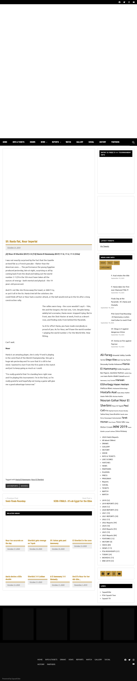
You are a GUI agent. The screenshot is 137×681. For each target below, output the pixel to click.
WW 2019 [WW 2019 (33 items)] (120, 426)
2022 (104, 519)
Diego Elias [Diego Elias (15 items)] (111, 359)
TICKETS (105, 488)
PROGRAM (106, 478)
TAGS (110, 263)
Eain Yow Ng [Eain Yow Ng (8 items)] (121, 360)
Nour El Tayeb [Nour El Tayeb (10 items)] (117, 406)
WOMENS (25, 486)
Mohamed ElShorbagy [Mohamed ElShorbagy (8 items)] (120, 388)
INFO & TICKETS (18, 142)
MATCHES (106, 462)
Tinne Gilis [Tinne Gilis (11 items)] (120, 422)
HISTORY (102, 142)
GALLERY (79, 142)
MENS (104, 545)
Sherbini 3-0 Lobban (35, 576)
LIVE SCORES (107, 459)
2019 (104, 500)
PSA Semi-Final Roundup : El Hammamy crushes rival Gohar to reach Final (121, 316)
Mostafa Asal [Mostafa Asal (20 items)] (108, 392)
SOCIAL (91, 142)
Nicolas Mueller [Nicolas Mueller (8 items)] (118, 396)
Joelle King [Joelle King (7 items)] (127, 373)
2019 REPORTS (12, 486)
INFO (116, 263)
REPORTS (56, 142)
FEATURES (106, 538)
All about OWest (108, 440)
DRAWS (32, 142)
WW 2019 (106, 561)
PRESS (104, 475)
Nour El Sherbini (37, 479)
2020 (104, 506)
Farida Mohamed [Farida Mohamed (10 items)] (115, 364)
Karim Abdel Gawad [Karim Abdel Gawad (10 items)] (116, 376)
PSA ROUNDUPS (109, 551)
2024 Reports (107, 529)
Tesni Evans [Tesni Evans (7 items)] (112, 422)
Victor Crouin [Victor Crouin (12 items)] (106, 427)
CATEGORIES (106, 267)
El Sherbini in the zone (81, 540)
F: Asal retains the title (120, 275)
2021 (104, 513)
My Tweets (104, 246)
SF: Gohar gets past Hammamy (57, 541)
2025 (104, 532)
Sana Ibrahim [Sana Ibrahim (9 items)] (115, 414)
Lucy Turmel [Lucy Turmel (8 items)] (111, 380)
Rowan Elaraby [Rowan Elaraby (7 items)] (123, 411)
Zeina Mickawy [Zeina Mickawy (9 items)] (121, 431)
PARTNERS (115, 142)
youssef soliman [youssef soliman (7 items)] (110, 431)
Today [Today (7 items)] (127, 422)
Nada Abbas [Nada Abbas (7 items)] (120, 393)
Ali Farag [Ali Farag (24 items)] (106, 355)
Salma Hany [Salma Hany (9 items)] (104, 414)
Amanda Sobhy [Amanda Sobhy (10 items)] (118, 355)
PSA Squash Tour (109, 595)
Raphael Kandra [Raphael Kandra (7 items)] (113, 411)
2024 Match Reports (110, 437)
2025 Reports (107, 535)
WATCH (68, 142)
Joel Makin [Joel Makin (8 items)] (104, 376)
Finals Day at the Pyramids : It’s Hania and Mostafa (121, 301)
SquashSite (106, 592)
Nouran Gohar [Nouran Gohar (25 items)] (109, 400)
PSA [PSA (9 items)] (106, 410)
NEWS (44, 142)
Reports (105, 481)
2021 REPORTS (108, 516)
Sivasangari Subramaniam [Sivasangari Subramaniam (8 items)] (112, 418)
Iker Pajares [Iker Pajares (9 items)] (104, 373)
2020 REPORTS (108, 510)
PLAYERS (106, 472)
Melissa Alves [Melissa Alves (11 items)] (106, 388)
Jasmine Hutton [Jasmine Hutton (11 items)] (117, 372)
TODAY (105, 554)
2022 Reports (107, 522)
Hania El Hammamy (22, 479)
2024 (104, 526)
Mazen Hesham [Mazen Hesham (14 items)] (121, 384)
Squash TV (106, 598)
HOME (5, 142)
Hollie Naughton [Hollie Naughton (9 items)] (123, 369)
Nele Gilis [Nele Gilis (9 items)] (108, 396)
